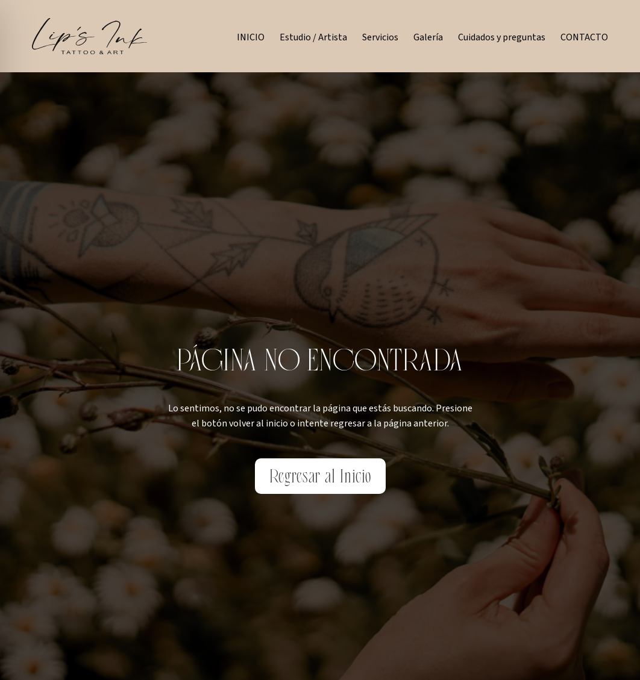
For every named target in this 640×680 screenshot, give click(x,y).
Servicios (380, 37)
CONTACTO (584, 37)
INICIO (251, 37)
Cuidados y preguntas (501, 37)
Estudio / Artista (313, 37)
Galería (428, 37)
